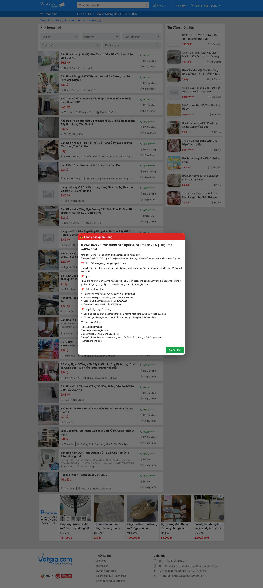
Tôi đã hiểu (174, 349)
